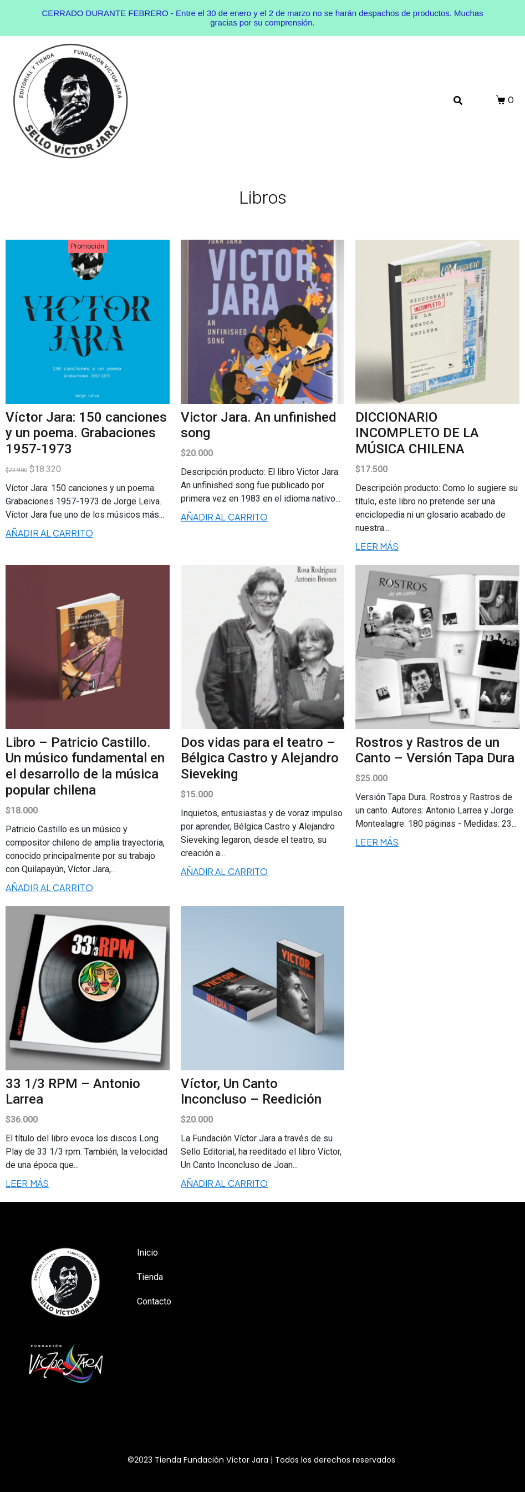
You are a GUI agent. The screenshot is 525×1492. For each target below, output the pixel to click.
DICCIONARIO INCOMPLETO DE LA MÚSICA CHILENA (417, 433)
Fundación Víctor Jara (226, 1459)
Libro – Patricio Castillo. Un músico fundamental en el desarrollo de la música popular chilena (85, 766)
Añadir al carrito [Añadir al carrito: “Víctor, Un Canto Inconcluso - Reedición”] (224, 1183)
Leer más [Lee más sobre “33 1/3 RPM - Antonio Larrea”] (27, 1183)
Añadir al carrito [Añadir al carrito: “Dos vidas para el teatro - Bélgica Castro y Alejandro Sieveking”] (224, 871)
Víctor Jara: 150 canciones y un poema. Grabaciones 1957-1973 (86, 433)
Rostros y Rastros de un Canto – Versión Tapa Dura (434, 750)
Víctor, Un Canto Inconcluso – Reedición (251, 1091)
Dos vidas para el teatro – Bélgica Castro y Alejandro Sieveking (260, 758)
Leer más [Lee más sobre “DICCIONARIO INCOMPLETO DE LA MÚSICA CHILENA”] (377, 546)
